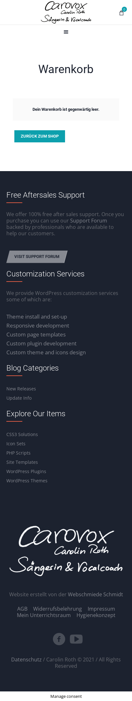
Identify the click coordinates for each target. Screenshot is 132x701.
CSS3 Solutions (22, 434)
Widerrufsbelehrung (57, 608)
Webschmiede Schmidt (95, 594)
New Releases (21, 389)
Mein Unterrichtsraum (44, 615)
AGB (22, 608)
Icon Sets (16, 444)
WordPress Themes (27, 481)
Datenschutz (26, 659)
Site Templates (22, 462)
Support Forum (88, 220)
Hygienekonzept (96, 615)
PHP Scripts (18, 453)
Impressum (101, 608)
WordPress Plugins (26, 471)
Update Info (19, 398)
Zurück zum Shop (40, 136)
